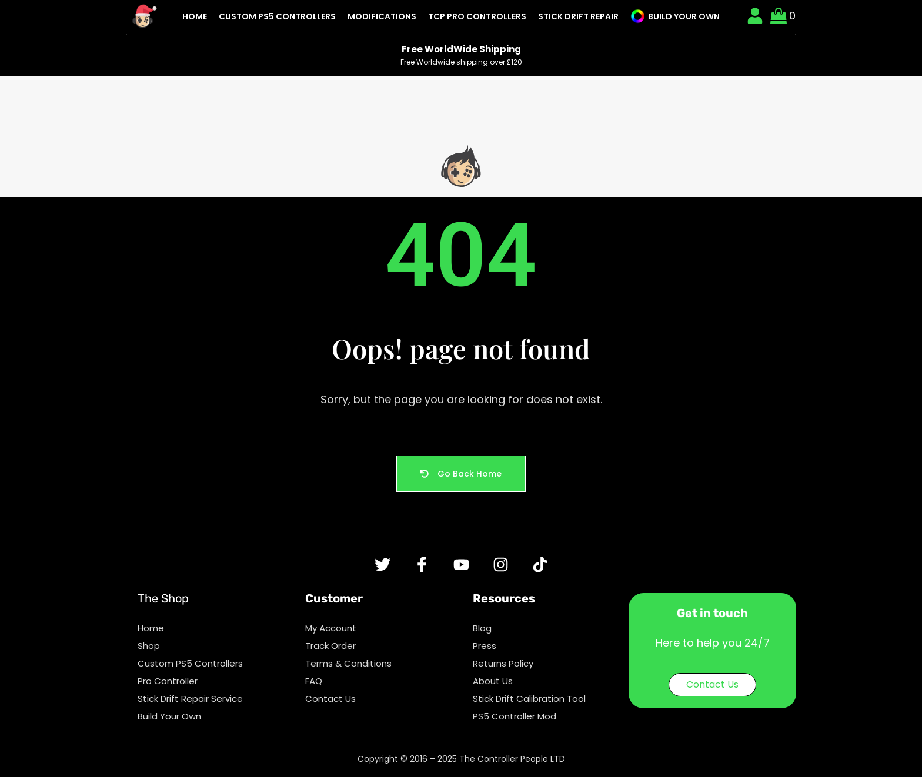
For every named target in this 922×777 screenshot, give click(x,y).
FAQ (313, 681)
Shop (149, 645)
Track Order (330, 645)
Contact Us (330, 698)
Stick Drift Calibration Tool (529, 698)
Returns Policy (503, 663)
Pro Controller (168, 681)
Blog (482, 628)
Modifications (382, 16)
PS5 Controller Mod (514, 716)
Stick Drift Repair (578, 16)
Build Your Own (675, 16)
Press (484, 645)
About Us (493, 681)
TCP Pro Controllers (477, 16)
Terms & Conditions (348, 663)
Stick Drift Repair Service (190, 698)
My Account (330, 628)
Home (194, 16)
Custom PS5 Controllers (277, 16)
